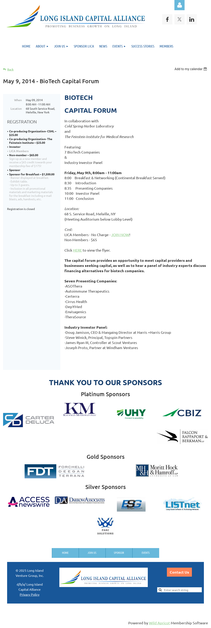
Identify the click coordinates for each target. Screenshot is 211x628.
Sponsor (119, 552)
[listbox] (191, 69)
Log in (179, 5)
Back (10, 69)
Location (16, 108)
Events (146, 552)
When (18, 100)
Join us (92, 552)
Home (65, 552)
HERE (77, 250)
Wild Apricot (159, 623)
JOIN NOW (120, 234)
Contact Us (179, 572)
